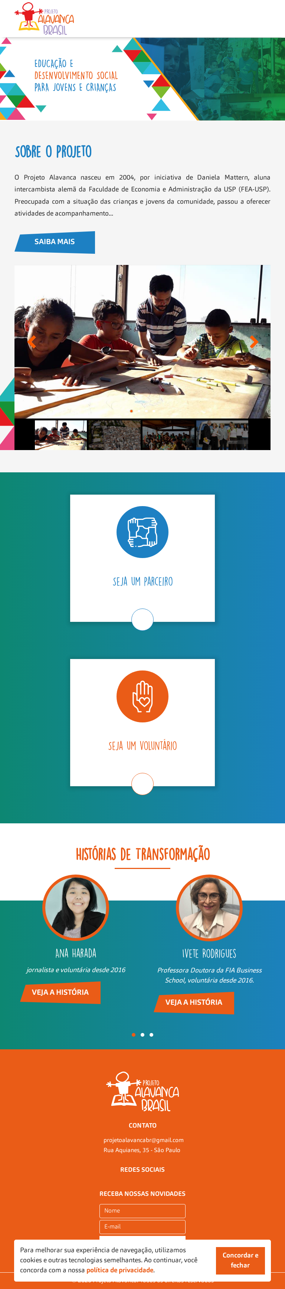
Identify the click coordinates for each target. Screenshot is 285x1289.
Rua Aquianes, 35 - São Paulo (142, 1151)
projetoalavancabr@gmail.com (144, 1141)
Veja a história (60, 993)
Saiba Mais (55, 242)
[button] (133, 1035)
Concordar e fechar (240, 1260)
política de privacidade (119, 1270)
